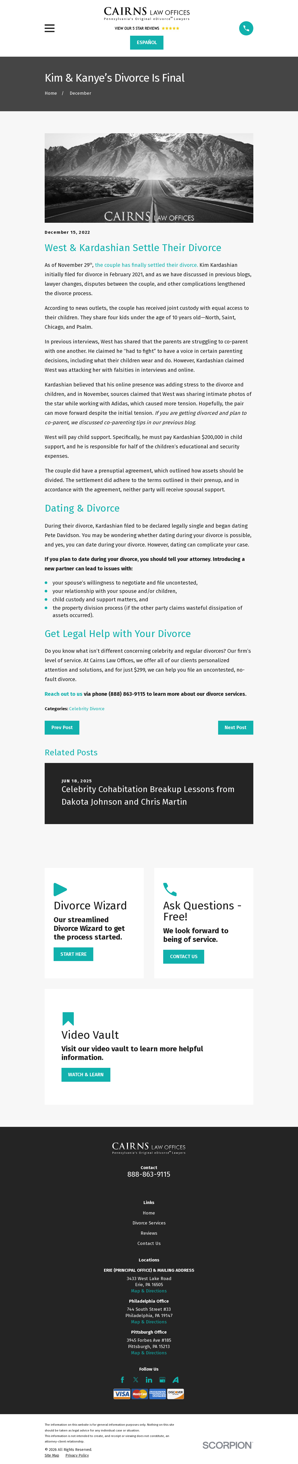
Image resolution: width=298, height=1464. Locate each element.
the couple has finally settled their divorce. (146, 265)
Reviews (149, 1233)
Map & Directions (149, 1291)
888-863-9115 (148, 1174)
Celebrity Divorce (87, 709)
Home (149, 1213)
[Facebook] (122, 1380)
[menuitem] (52, 1455)
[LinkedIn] (149, 1380)
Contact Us (149, 1243)
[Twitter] (136, 1380)
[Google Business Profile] (162, 1380)
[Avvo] (175, 1380)
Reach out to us (64, 694)
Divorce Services (149, 1223)
